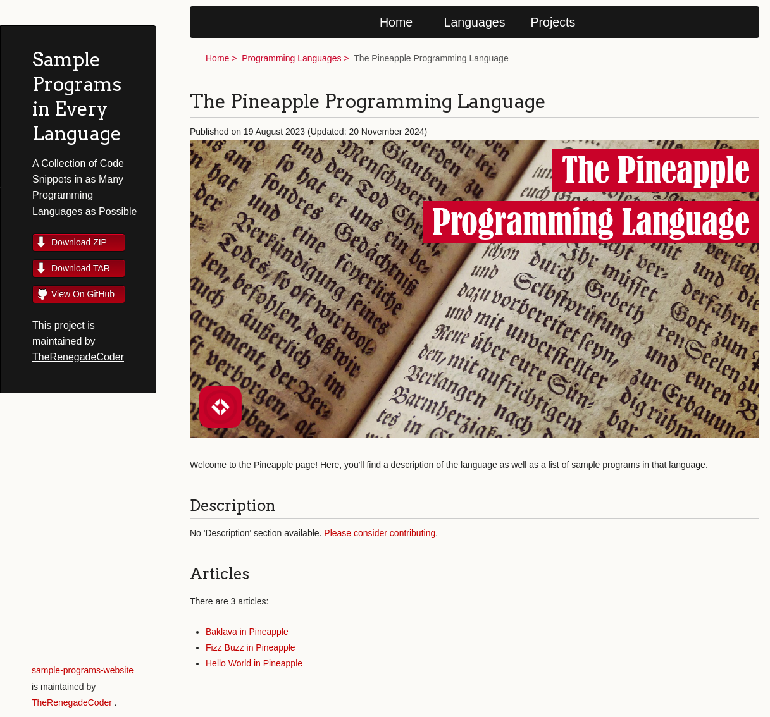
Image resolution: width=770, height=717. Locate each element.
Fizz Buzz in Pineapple (250, 647)
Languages (475, 22)
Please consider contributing (379, 533)
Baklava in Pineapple (247, 632)
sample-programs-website (83, 670)
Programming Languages (291, 58)
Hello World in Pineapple (254, 663)
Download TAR (80, 268)
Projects (553, 22)
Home (396, 22)
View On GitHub (83, 294)
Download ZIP (79, 242)
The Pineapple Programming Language (431, 58)
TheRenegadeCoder (78, 357)
